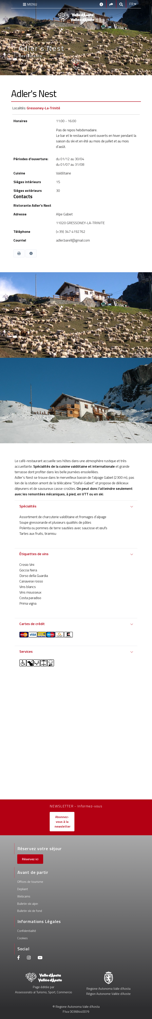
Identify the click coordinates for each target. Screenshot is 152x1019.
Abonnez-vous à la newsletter (62, 821)
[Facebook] (18, 958)
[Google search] (121, 4)
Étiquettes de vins (33, 554)
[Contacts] (101, 4)
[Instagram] (29, 958)
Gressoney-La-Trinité (43, 108)
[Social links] (111, 4)
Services (26, 651)
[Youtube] (40, 958)
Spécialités (27, 506)
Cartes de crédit (32, 623)
